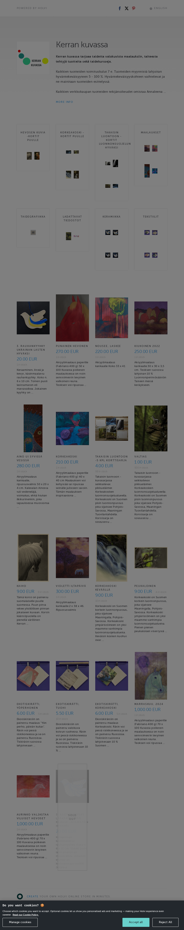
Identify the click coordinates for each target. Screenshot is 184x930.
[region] (92, 915)
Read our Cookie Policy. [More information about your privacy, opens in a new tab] (26, 914)
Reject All (165, 922)
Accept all (136, 922)
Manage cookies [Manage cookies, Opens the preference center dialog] (20, 922)
